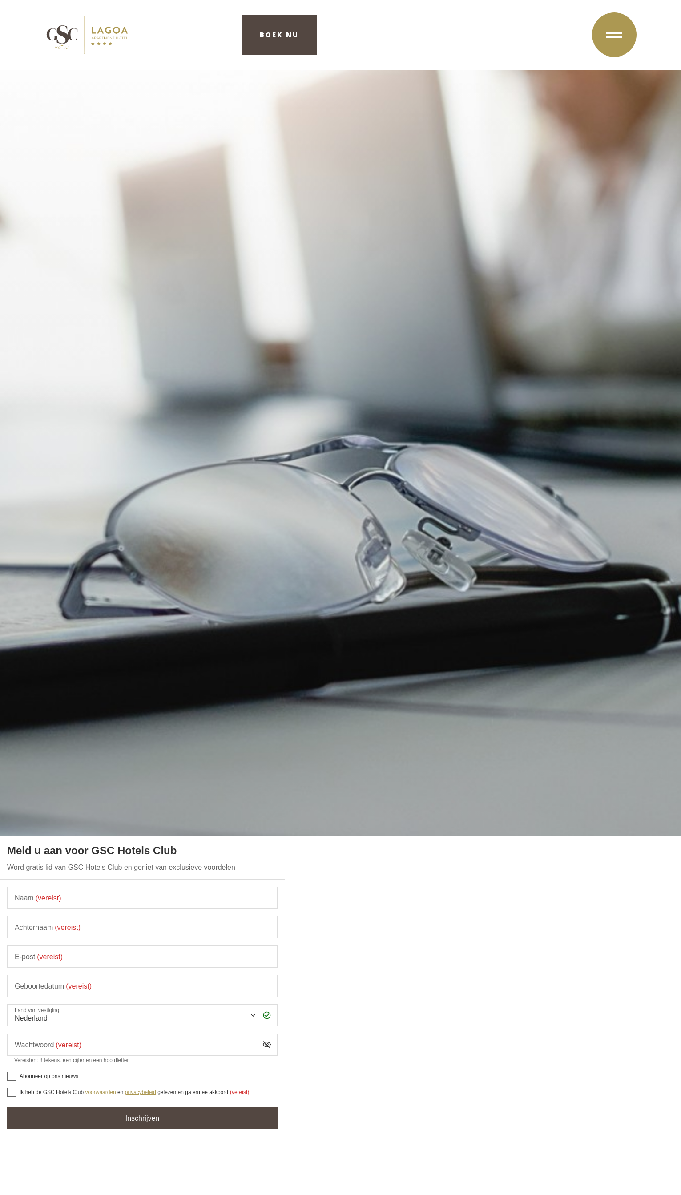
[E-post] (142, 956)
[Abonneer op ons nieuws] (11, 1076)
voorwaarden (100, 1092)
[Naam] (142, 898)
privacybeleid (140, 1092)
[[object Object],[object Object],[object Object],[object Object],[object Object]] (11, 1092)
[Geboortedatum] (142, 986)
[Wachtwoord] (135, 1044)
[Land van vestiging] (134, 1015)
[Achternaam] (142, 927)
